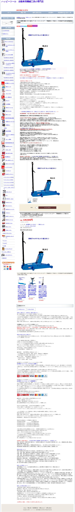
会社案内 (50, 12)
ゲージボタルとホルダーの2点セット (8, 73)
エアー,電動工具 (6, 97)
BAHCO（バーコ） (7, 219)
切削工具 (4, 258)
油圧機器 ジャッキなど (21, 17)
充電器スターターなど (8, 121)
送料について (42, 507)
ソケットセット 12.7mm (9, 182)
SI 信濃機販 (6, 104)
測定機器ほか (5, 156)
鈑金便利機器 (6, 130)
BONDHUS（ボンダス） (8, 236)
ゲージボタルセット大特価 (8, 45)
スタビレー (6, 212)
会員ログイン (5, 33)
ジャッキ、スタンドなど (30, 226)
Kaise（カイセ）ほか (8, 163)
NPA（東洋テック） (8, 160)
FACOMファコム (7, 223)
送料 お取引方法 (37, 12)
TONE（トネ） (7, 230)
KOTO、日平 (6, 149)
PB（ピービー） (7, 205)
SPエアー (6, 100)
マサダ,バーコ (21, 309)
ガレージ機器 (6, 139)
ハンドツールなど (6, 167)
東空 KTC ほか (6, 111)
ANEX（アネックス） (7, 233)
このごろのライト (6, 254)
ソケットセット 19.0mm (9, 184)
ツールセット (6, 170)
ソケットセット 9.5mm (8, 179)
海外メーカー (6, 114)
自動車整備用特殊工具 (7, 142)
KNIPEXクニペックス (8, 209)
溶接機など (6, 124)
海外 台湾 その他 (7, 153)
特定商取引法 (35, 507)
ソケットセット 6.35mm (9, 177)
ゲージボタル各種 (7, 54)
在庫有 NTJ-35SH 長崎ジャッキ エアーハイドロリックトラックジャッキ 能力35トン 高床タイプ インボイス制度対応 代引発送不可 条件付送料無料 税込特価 (43, 291)
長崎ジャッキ (28, 17)
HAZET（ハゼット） (8, 216)
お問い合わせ (48, 507)
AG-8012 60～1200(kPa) (9, 60)
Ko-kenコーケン (7, 202)
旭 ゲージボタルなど (7, 41)
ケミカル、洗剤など (7, 251)
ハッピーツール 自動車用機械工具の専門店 (22, 1)
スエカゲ (5, 243)
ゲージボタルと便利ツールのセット (8, 63)
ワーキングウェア (6, 248)
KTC (4, 195)
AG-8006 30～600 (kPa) (8, 57)
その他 (4, 245)
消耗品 (5, 128)
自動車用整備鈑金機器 (7, 117)
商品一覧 (23, 12)
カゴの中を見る (6, 30)
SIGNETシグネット (7, 174)
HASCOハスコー (7, 146)
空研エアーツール (7, 107)
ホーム (9, 12)
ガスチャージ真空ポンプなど (8, 134)
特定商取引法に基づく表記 (64, 13)
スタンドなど (31, 309)
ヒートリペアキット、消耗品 (8, 50)
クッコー (5, 240)
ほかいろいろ (7, 191)
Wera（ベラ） (6, 226)
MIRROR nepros (8, 198)
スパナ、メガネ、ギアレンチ (9, 188)
